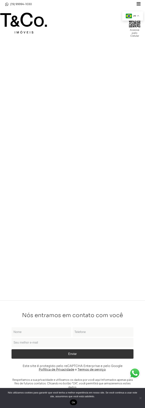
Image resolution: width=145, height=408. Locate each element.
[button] (18, 4)
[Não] (140, 398)
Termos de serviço (92, 370)
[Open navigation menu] (138, 4)
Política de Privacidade (56, 370)
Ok (73, 402)
